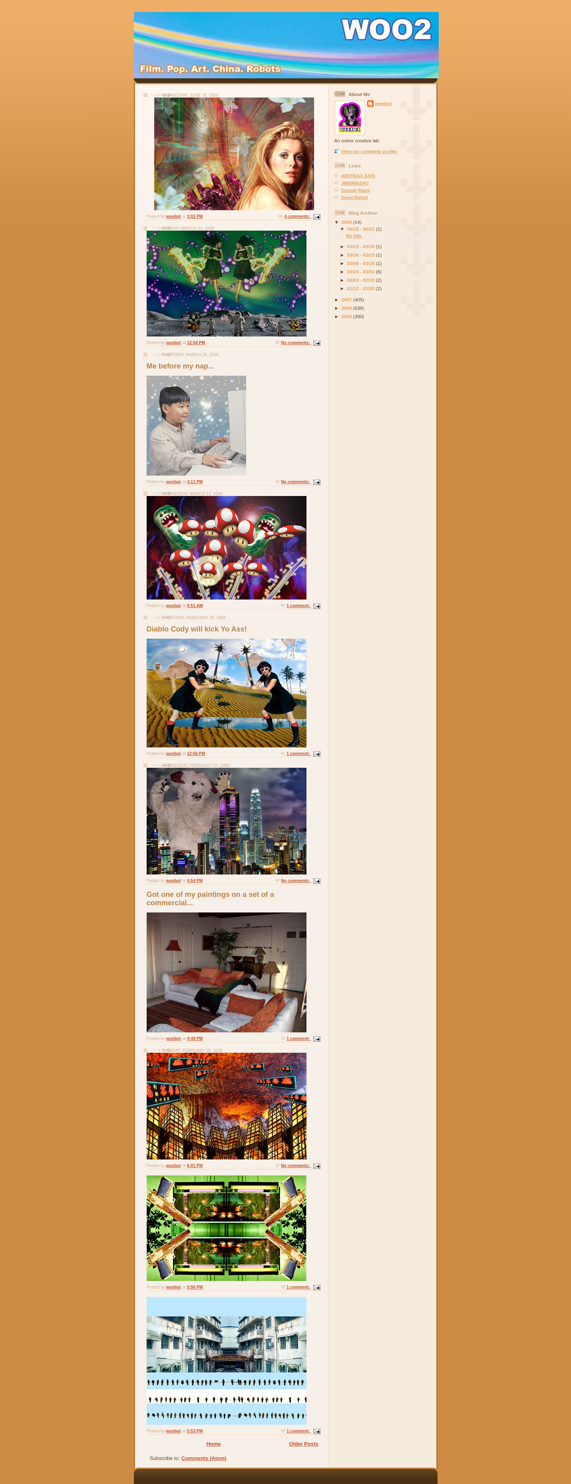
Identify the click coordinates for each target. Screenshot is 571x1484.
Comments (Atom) (204, 1458)
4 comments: (297, 216)
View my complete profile (369, 151)
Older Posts (303, 1444)
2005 (347, 316)
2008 (347, 222)
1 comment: (298, 606)
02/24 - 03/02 (361, 271)
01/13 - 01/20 (361, 288)
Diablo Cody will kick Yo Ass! (197, 629)
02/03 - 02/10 (361, 280)
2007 (347, 299)
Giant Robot (354, 197)
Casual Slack (355, 190)
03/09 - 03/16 (361, 263)
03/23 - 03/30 (361, 246)
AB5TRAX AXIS (358, 175)
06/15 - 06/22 (361, 228)
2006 (347, 308)
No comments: (296, 343)
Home (213, 1444)
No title (354, 235)
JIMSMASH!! (355, 182)
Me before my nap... (181, 366)
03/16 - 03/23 (361, 254)
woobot (383, 103)
